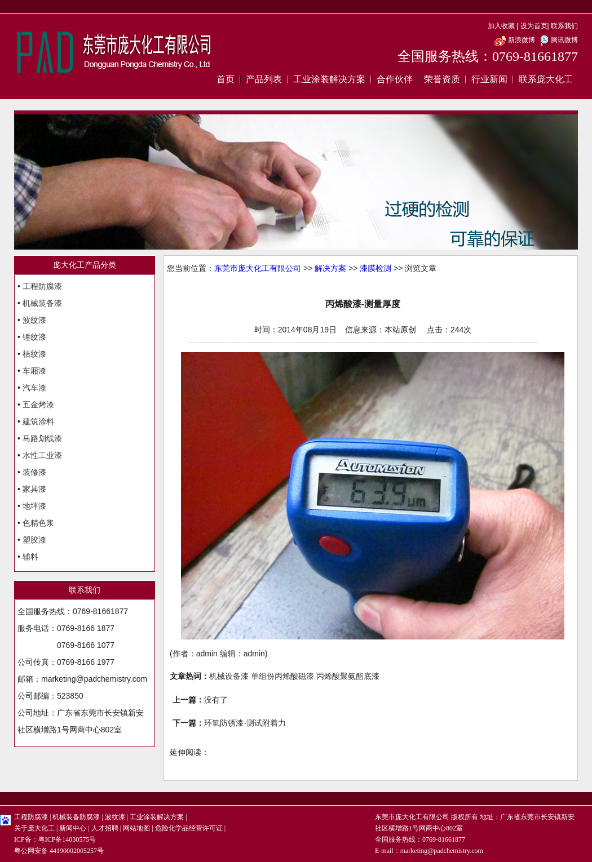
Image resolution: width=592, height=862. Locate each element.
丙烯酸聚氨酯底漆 (347, 676)
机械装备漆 (42, 303)
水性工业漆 (42, 455)
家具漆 (34, 489)
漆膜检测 (375, 268)
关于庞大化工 (34, 828)
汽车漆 (34, 387)
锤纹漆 (34, 336)
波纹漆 (34, 320)
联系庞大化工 (546, 79)
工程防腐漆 (42, 286)
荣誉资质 (442, 79)
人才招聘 (104, 828)
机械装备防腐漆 (76, 817)
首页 (226, 79)
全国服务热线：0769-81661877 (487, 56)
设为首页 (533, 26)
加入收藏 (501, 26)
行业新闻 (489, 79)
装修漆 (34, 472)
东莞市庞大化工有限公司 (257, 268)
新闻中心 (72, 828)
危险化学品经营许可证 (189, 828)
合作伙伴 (395, 79)
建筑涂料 (38, 421)
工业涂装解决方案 (329, 79)
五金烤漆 (38, 404)
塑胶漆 (34, 539)
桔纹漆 (34, 353)
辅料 (30, 556)
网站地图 (136, 828)
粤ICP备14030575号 (67, 839)
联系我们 (564, 26)
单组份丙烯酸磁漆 (282, 676)
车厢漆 (34, 370)
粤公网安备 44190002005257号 (59, 851)
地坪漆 (34, 505)
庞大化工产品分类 (84, 264)
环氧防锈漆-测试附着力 (245, 722)
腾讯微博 (557, 40)
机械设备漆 (229, 676)
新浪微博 (514, 40)
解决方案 (330, 268)
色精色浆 (38, 522)
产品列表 (264, 79)
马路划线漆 (42, 438)
